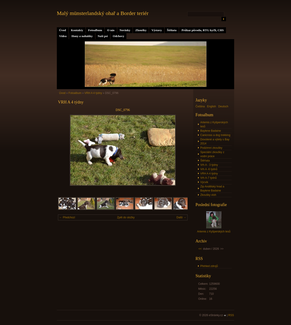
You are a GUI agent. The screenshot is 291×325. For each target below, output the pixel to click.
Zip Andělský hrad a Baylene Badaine (212, 188)
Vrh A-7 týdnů (208, 177)
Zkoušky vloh (208, 195)
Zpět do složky (126, 217)
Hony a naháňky (82, 36)
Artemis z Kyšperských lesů (214, 124)
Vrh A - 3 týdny (209, 164)
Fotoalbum (95, 30)
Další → (181, 217)
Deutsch (223, 106)
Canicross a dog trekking (215, 135)
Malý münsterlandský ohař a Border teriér (102, 13)
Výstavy (156, 30)
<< (200, 248)
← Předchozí (67, 217)
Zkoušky (140, 30)
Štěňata (172, 30)
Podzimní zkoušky (211, 147)
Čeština (200, 106)
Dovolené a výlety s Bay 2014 (214, 141)
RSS (231, 315)
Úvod (62, 30)
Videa (62, 36)
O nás (111, 30)
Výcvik (204, 182)
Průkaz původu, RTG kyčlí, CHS (202, 30)
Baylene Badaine (210, 130)
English (211, 106)
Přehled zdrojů (209, 266)
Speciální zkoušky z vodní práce (212, 154)
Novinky (125, 30)
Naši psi (103, 36)
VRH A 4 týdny (93, 93)
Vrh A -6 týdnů (208, 169)
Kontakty (77, 30)
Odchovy (118, 36)
